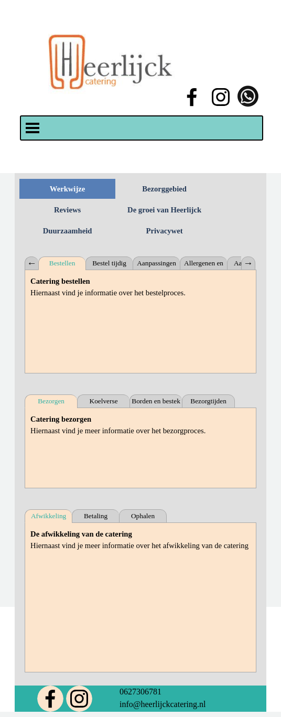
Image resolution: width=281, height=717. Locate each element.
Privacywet (164, 231)
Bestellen (62, 263)
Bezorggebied (164, 189)
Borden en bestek (156, 401)
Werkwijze (67, 189)
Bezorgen (51, 401)
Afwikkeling (48, 516)
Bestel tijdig (109, 263)
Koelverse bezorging (104, 402)
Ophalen (143, 516)
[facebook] (192, 97)
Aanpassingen (156, 263)
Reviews (67, 210)
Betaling (95, 516)
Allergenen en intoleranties (203, 264)
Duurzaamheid (67, 231)
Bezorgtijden (208, 401)
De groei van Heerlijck (164, 210)
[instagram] (221, 97)
